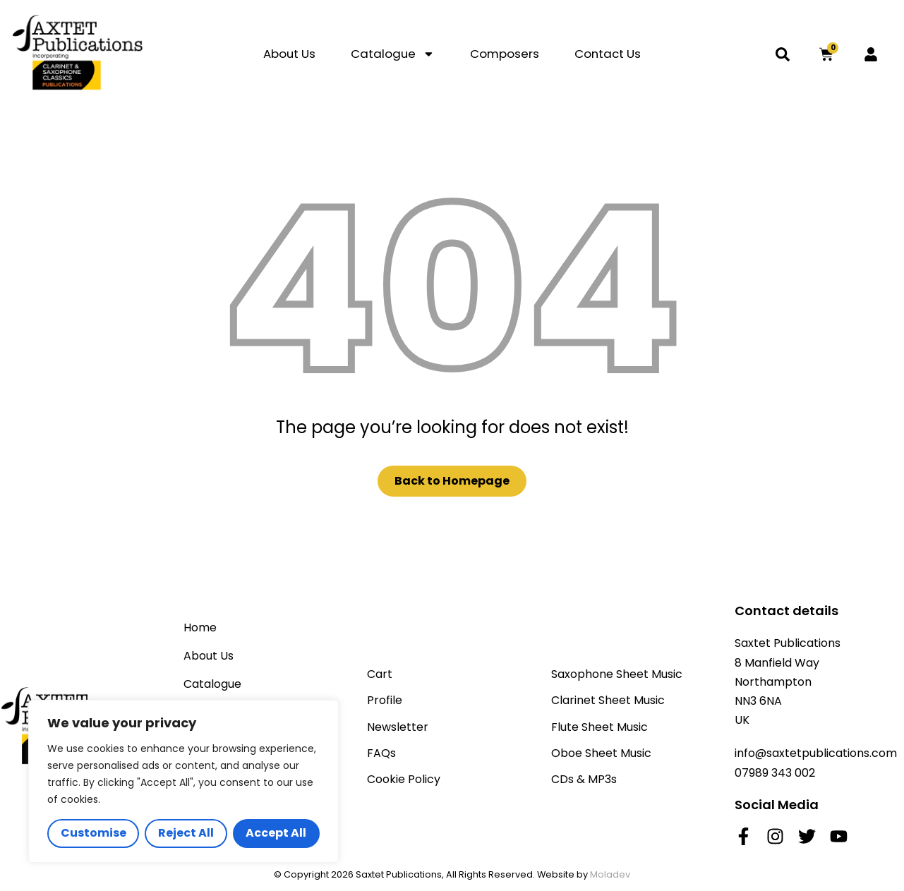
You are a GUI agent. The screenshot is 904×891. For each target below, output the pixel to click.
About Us (289, 53)
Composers (504, 53)
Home (200, 627)
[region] (183, 781)
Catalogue (393, 54)
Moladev (610, 874)
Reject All (186, 833)
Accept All (276, 833)
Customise (93, 833)
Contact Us (607, 53)
